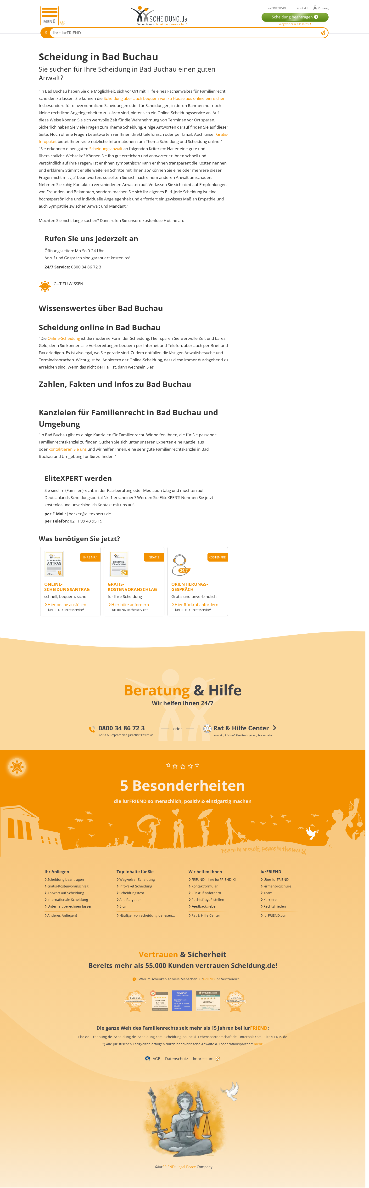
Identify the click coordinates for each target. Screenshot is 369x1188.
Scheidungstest (131, 893)
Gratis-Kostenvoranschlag (68, 886)
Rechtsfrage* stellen (207, 899)
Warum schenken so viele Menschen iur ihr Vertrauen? (186, 979)
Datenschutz (176, 1058)
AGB (156, 1058)
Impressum (203, 1058)
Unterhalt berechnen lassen (69, 906)
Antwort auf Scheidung (65, 893)
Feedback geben (204, 906)
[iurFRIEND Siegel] (135, 1001)
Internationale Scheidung (67, 899)
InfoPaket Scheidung (135, 886)
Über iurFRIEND (276, 879)
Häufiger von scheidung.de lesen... (147, 915)
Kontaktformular (204, 886)
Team (267, 893)
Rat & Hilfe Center (205, 915)
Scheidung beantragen (65, 879)
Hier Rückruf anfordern (196, 604)
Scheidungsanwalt (106, 148)
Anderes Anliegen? (62, 915)
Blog (122, 906)
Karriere (270, 899)
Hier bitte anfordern (130, 604)
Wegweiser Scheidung (137, 879)
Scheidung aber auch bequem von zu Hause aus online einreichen (164, 98)
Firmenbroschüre (277, 886)
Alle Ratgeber (130, 899)
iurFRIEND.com (275, 915)
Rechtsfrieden (274, 906)
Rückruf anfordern (206, 893)
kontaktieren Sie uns (68, 449)
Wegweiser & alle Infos (295, 24)
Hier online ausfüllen (67, 604)
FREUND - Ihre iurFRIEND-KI (213, 879)
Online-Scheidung (64, 338)
